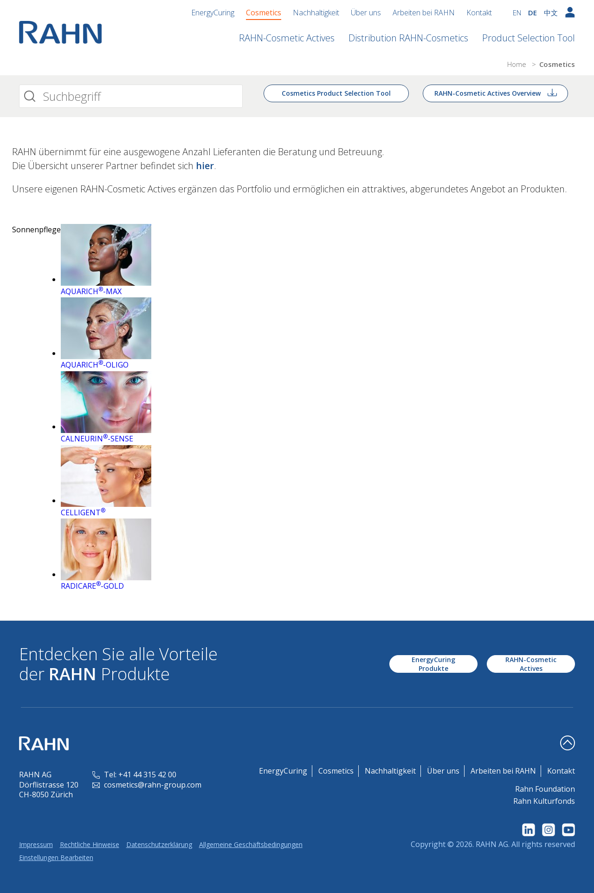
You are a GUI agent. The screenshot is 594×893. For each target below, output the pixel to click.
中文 (551, 12)
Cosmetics (263, 12)
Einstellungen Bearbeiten (56, 857)
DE (532, 12)
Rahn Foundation (545, 789)
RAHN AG (492, 844)
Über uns (366, 12)
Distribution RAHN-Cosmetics (408, 38)
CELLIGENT (83, 512)
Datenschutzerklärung (159, 844)
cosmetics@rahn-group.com (146, 785)
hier (205, 165)
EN (517, 12)
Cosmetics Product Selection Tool (336, 93)
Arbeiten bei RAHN (424, 12)
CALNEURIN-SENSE (97, 438)
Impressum (36, 844)
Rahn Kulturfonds (544, 801)
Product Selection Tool (528, 38)
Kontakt (479, 12)
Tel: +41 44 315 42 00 (134, 774)
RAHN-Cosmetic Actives (287, 38)
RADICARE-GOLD (92, 586)
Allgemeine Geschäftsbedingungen (251, 844)
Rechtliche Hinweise (89, 844)
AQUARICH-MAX (91, 291)
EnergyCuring (212, 12)
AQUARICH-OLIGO (95, 365)
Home (517, 64)
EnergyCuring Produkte (433, 664)
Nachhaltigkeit (316, 12)
